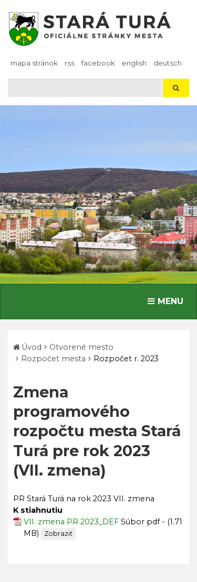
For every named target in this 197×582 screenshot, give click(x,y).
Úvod (32, 347)
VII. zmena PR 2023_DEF (71, 521)
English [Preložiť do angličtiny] (134, 63)
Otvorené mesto (81, 347)
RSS (70, 63)
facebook (98, 63)
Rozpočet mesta (53, 358)
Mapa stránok (34, 63)
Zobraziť (58, 533)
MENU (168, 300)
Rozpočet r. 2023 (126, 358)
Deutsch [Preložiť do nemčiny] (167, 63)
